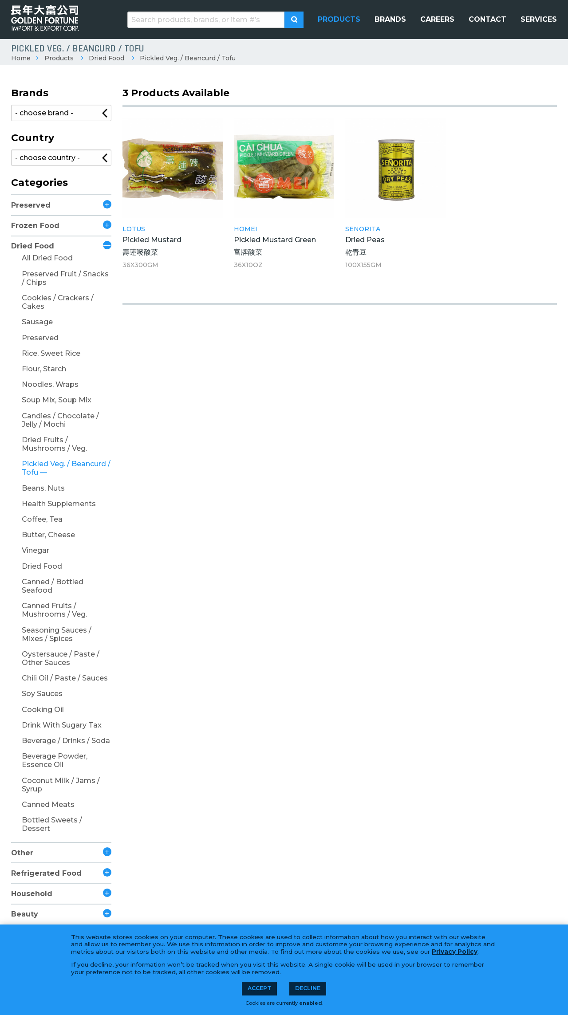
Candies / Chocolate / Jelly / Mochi (60, 420)
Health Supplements (59, 504)
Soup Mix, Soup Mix (56, 400)
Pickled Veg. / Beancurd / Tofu (188, 58)
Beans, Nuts (43, 488)
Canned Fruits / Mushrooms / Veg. (54, 610)
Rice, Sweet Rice (51, 353)
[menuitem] (339, 19)
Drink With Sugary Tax (62, 725)
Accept (259, 988)
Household (31, 893)
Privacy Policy (454, 951)
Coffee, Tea (42, 519)
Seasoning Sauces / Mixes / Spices (56, 634)
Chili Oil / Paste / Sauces (65, 678)
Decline (307, 988)
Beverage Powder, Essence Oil (54, 760)
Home (21, 58)
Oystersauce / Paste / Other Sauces (60, 658)
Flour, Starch (44, 369)
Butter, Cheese (48, 535)
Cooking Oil (43, 709)
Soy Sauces (42, 693)
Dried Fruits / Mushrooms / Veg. (54, 444)
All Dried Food (47, 258)
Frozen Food (35, 225)
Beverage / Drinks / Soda (66, 740)
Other (22, 853)
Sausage (37, 322)
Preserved (31, 205)
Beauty (24, 914)
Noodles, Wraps (50, 384)
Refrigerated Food (46, 873)
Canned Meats (48, 804)
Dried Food (106, 58)
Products (59, 58)
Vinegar (35, 550)
